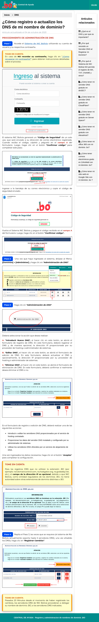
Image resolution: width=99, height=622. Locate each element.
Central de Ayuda (18, 4)
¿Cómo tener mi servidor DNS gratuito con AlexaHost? (87, 130)
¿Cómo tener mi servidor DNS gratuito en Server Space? (87, 116)
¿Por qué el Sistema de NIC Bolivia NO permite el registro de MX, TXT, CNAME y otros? (87, 68)
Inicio (7, 15)
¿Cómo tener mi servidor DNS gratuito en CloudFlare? (87, 101)
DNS (16, 15)
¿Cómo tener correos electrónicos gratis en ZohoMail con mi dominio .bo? (86, 159)
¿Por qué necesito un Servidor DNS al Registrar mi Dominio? (85, 49)
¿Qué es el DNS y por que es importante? (86, 34)
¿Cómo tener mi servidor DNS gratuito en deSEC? (87, 86)
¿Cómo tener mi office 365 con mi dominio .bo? (87, 144)
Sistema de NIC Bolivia (36, 43)
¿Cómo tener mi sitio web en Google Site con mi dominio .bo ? (87, 175)
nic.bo (94, 5)
